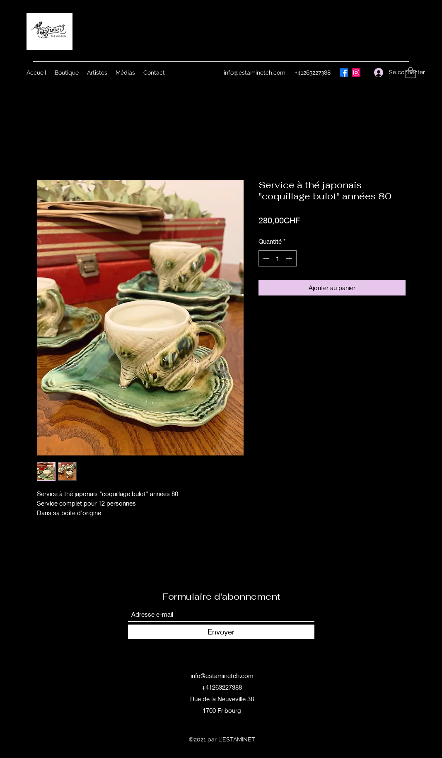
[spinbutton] (277, 258)
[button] (410, 72)
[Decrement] (265, 258)
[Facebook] (344, 72)
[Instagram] (356, 72)
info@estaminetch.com (254, 72)
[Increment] (289, 258)
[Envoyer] (221, 632)
